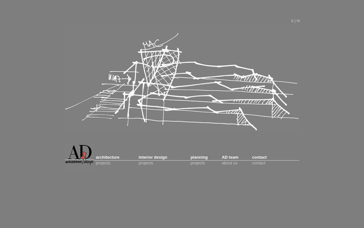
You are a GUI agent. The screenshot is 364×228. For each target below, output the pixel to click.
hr (298, 20)
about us (230, 163)
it (292, 20)
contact (258, 163)
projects (103, 163)
